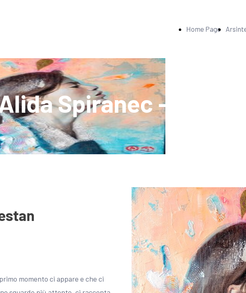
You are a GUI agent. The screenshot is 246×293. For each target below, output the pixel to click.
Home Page (203, 29)
